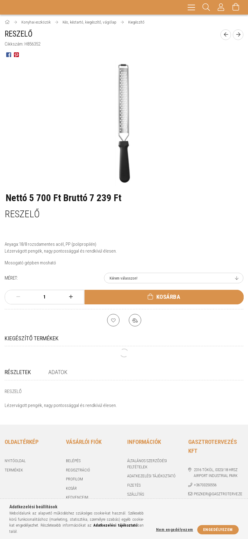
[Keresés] (206, 7)
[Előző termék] (225, 34)
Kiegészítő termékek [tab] (32, 338)
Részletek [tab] (18, 372)
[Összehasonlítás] (135, 320)
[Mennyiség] (44, 297)
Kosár (71, 485)
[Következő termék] (238, 34)
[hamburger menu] (191, 7)
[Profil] (221, 7)
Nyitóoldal (15, 457)
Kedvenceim (77, 494)
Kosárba (168, 296)
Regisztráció (78, 466)
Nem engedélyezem (174, 529)
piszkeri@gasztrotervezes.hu (218, 493)
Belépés (73, 457)
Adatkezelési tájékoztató (151, 473)
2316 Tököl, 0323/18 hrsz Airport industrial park (215, 469)
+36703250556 (205, 481)
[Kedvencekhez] (113, 320)
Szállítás (135, 491)
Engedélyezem (218, 529)
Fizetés (134, 481)
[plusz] (71, 297)
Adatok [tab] (57, 372)
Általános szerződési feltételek (147, 460)
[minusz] (18, 297)
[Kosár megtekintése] (235, 7)
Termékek (14, 466)
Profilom (74, 476)
